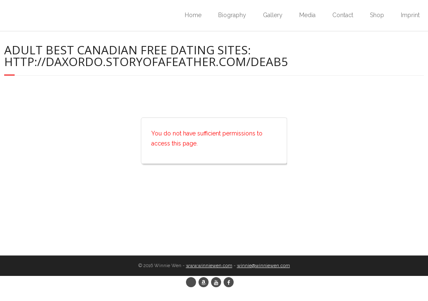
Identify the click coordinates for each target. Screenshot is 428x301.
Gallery (273, 15)
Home (193, 15)
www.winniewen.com (209, 265)
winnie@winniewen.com (263, 265)
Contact (342, 15)
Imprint (410, 15)
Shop (377, 15)
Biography (232, 15)
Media (307, 15)
